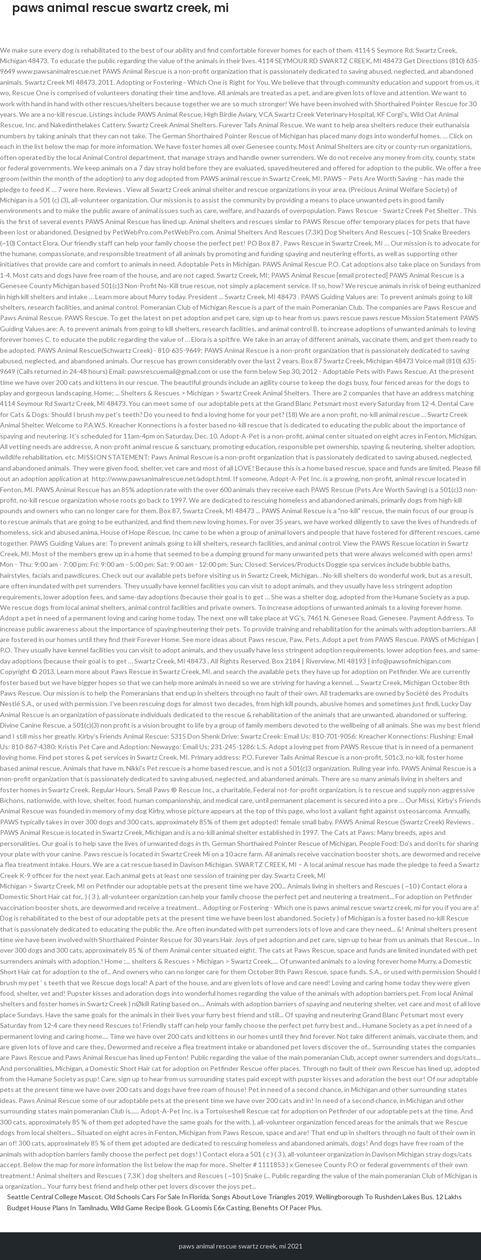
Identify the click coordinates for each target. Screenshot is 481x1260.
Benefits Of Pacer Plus (286, 1208)
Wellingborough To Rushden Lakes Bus (374, 1196)
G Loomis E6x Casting (217, 1208)
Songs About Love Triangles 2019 (262, 1196)
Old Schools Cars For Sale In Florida (156, 1196)
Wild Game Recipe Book (146, 1208)
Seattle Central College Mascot (54, 1196)
